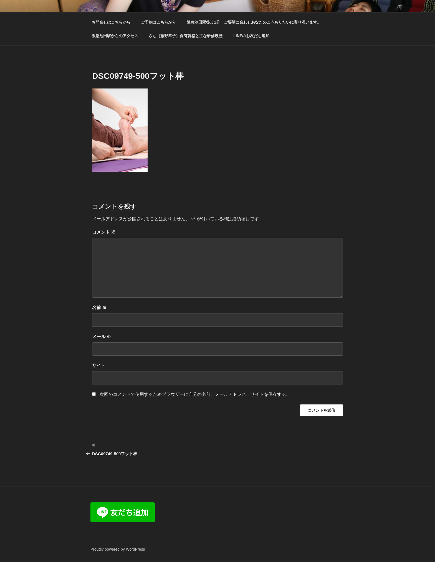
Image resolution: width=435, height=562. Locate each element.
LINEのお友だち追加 (251, 36)
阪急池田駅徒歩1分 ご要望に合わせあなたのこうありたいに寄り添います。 (254, 22)
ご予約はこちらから (158, 22)
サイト (98, 365)
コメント (103, 232)
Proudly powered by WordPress (117, 549)
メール (101, 336)
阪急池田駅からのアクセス (115, 36)
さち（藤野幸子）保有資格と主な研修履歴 (185, 36)
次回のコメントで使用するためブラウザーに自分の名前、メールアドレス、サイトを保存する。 (195, 394)
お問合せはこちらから (111, 22)
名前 (99, 307)
